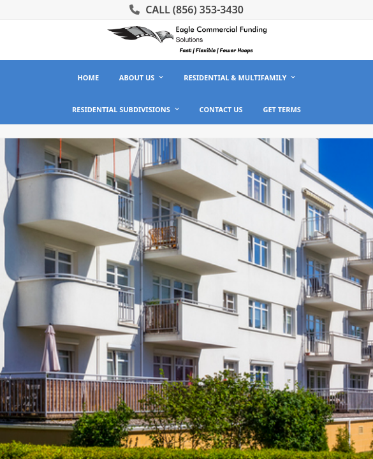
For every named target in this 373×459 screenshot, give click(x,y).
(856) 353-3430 (208, 10)
